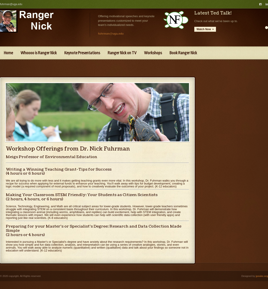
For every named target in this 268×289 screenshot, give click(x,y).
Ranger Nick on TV (122, 53)
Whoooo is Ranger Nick (39, 53)
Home (8, 53)
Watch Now (205, 29)
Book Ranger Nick (183, 53)
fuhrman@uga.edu (11, 4)
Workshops (153, 53)
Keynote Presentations (82, 53)
